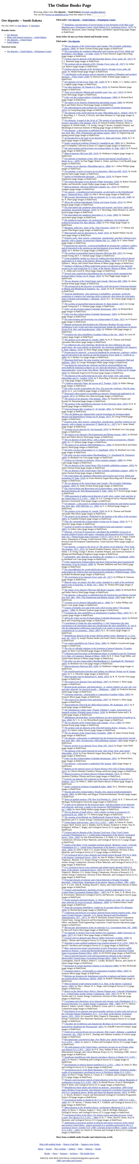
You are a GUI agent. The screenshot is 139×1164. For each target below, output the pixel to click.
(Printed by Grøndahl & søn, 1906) (92, 143)
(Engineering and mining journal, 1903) (99, 131)
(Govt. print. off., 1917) (94, 64)
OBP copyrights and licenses (69, 1160)
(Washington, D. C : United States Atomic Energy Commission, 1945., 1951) (99, 992)
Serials (98, 1149)
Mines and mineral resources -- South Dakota (26, 37)
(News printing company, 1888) (93, 460)
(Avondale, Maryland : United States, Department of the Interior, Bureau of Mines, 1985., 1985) (98, 881)
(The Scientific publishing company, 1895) (99, 470)
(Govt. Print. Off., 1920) (84, 82)
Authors (71, 1149)
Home (40, 1149)
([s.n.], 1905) (92, 723)
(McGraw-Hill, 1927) (93, 253)
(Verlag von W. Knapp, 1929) (99, 369)
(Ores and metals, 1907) (86, 699)
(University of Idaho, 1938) (96, 938)
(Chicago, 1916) (87, 176)
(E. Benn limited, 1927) (94, 304)
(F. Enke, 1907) (94, 148)
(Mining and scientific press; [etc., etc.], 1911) (93, 92)
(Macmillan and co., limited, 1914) (99, 113)
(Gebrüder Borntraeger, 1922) (95, 618)
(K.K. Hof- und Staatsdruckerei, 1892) (99, 327)
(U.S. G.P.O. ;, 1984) (97, 1116)
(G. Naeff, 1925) (86, 233)
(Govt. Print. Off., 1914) (88, 746)
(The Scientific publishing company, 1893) (99, 465)
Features (63, 1153)
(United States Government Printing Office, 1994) (96, 957)
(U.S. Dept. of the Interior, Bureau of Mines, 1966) (98, 259)
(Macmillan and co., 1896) (87, 602)
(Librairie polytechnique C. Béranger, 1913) (98, 296)
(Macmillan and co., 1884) (87, 166)
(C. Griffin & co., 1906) (99, 354)
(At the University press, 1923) (96, 404)
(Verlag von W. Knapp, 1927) (96, 415)
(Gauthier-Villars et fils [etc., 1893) (94, 334)
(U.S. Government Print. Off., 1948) (100, 927)
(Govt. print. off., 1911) (98, 59)
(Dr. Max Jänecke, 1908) (95, 221)
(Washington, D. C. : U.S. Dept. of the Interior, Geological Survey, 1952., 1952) (99, 1013)
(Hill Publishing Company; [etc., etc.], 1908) (98, 807)
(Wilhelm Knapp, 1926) (98, 570)
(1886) (91, 966)
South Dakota (13, 42)
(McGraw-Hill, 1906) (95, 281)
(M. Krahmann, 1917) (96, 705)
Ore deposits (12, 35)
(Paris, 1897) (99, 627)
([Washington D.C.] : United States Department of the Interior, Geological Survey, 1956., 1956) (98, 834)
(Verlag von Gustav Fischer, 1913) (93, 202)
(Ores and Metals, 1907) (86, 682)
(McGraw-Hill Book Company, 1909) (92, 590)
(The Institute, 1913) (97, 121)
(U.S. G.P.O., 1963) (99, 943)
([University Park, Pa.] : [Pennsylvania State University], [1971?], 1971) (98, 534)
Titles (80, 1149)
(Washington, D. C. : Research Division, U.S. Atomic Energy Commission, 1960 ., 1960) (99, 1002)
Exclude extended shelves (93, 12)
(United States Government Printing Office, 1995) (98, 950)
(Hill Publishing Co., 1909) (87, 445)
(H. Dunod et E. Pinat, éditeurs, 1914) (99, 347)
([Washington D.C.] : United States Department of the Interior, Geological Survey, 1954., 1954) (99, 847)
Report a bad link (70, 1144)
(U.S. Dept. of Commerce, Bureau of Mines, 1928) (99, 654)
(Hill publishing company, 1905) (99, 739)
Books (47, 1153)
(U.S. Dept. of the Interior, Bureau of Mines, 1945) (97, 267)
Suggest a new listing (90, 1144)
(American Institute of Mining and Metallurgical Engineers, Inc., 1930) (99, 287)
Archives (74, 1153)
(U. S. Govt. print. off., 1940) (98, 197)
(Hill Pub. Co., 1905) (99, 505)
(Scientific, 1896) (88, 733)
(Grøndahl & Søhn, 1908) (88, 786)
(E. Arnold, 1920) (84, 511)
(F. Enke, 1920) (95, 489)
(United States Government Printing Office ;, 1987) (96, 891)
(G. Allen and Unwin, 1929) (95, 138)
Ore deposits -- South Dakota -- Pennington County (29, 51)
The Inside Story (87, 1153)
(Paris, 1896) (85, 643)
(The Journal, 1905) (90, 763)
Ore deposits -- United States (19, 40)
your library (22, 26)
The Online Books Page (69, 5)
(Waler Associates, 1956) (91, 182)
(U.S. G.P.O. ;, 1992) (92, 1065)
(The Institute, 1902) (85, 399)
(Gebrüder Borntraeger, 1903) (90, 314)
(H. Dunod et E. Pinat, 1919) (85, 87)
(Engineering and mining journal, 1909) (93, 102)
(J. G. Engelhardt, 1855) (89, 450)
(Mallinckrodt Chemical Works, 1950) (94, 817)
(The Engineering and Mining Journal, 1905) (95, 434)
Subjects (89, 1149)
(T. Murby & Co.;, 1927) (99, 423)
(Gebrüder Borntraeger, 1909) (90, 97)
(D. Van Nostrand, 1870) (86, 429)
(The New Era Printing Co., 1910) (90, 799)
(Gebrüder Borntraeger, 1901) (90, 309)
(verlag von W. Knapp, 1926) (94, 521)
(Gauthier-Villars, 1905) (96, 613)
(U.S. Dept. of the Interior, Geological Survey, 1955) (97, 868)
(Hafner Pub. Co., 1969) (99, 239)
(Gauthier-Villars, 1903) (97, 694)
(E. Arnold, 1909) (84, 340)
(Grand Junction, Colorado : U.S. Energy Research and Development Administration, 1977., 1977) (99, 915)
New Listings (60, 1149)
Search (49, 1149)
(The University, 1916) (89, 228)
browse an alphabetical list (57, 14)
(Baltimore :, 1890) (99, 688)
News (55, 1153)
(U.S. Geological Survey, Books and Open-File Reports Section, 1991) (99, 1090)
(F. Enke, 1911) (94, 319)
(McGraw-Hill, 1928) (81, 666)
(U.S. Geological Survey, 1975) (97, 26)
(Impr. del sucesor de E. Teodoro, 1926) (90, 383)
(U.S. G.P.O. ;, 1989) (89, 822)
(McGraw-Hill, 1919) (81, 153)
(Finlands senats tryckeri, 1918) (96, 711)
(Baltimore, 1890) (98, 901)
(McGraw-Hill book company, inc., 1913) (90, 187)
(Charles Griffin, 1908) (99, 248)
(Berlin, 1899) (98, 977)
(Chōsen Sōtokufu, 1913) (91, 774)
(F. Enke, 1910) (98, 52)
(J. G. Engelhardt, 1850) (99, 557)
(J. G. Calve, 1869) (91, 215)
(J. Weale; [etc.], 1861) (98, 583)
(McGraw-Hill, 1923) (95, 171)
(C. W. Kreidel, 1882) (87, 409)
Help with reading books (50, 1144)
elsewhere (35, 26)
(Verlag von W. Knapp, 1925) (97, 274)
